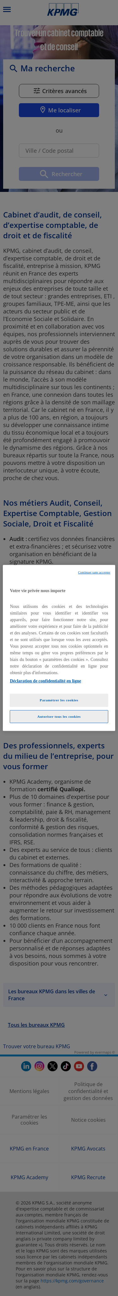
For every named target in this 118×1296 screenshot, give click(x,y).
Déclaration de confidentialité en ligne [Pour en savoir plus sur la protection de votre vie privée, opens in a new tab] (45, 680)
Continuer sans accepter (94, 572)
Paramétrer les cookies (59, 700)
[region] (59, 648)
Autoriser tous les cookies (59, 716)
